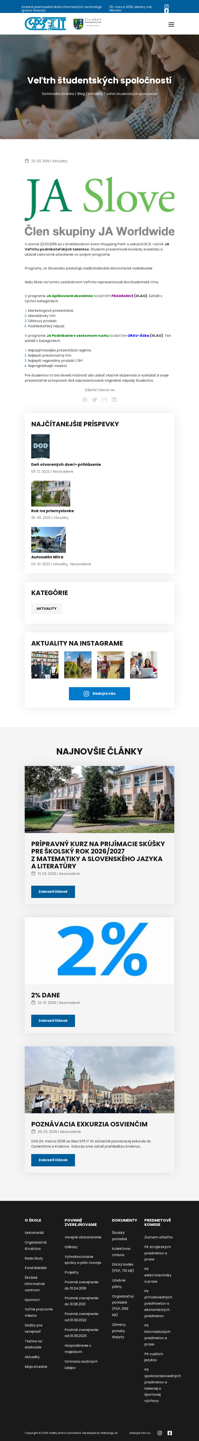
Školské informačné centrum (35, 1284)
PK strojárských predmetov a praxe (157, 1253)
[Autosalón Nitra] (48, 541)
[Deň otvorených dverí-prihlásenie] (40, 448)
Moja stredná (36, 1366)
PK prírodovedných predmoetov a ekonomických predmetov (158, 1303)
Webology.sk (109, 1433)
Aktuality (95, 93)
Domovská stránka (58, 93)
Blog (81, 93)
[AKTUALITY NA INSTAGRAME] (77, 665)
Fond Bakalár (36, 1267)
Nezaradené (62, 471)
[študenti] (45, 665)
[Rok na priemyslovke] (50, 495)
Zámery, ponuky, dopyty (119, 1331)
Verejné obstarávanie (83, 1237)
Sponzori (32, 1299)
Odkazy (71, 1246)
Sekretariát (34, 1232)
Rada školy (34, 1258)
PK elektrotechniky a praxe (157, 1275)
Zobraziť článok (53, 891)
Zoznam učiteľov (158, 1237)
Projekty (72, 1272)
